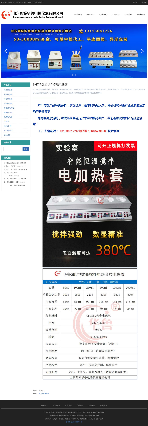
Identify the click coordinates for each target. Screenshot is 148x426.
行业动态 (103, 14)
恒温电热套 (8, 99)
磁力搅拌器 (8, 130)
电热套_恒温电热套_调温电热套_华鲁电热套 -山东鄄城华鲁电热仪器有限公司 (32, 14)
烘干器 (6, 121)
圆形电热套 (8, 103)
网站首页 (78, 14)
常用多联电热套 (44, 393)
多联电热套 (8, 112)
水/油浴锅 (7, 126)
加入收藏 (143, 2)
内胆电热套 (8, 90)
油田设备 (7, 135)
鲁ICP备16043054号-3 (74, 422)
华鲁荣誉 (128, 14)
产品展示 (116, 14)
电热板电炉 (8, 117)
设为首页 (136, 2)
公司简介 (90, 14)
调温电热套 (8, 94)
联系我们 (141, 14)
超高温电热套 (9, 108)
